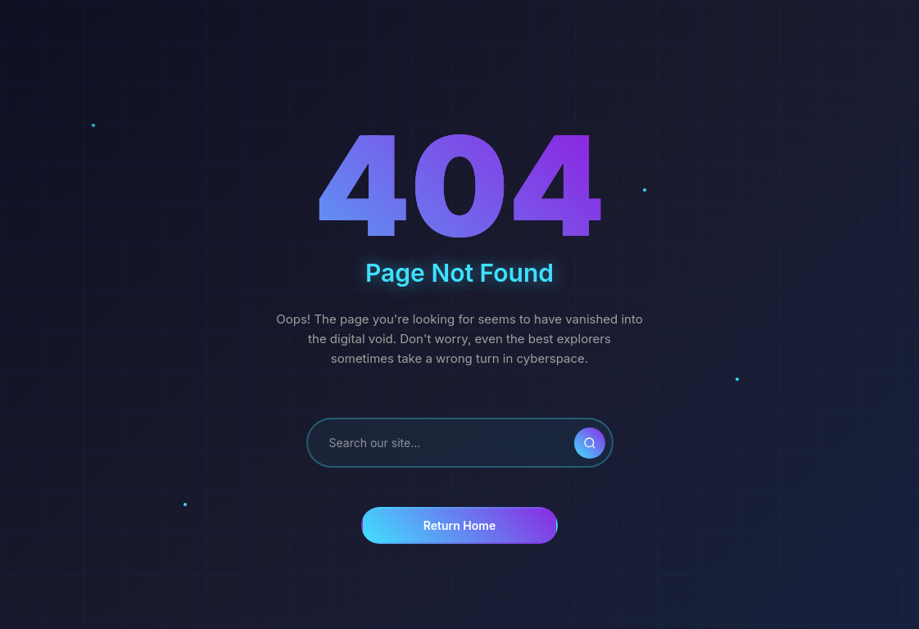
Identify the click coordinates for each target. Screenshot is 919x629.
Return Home (459, 525)
